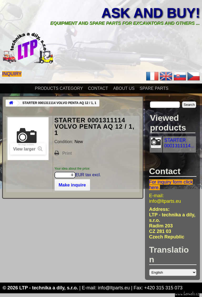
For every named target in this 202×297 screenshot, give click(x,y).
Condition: (64, 141)
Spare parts (154, 88)
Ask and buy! (150, 12)
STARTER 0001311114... (179, 143)
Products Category (59, 88)
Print (67, 153)
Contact (98, 88)
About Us (124, 88)
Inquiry (12, 73)
